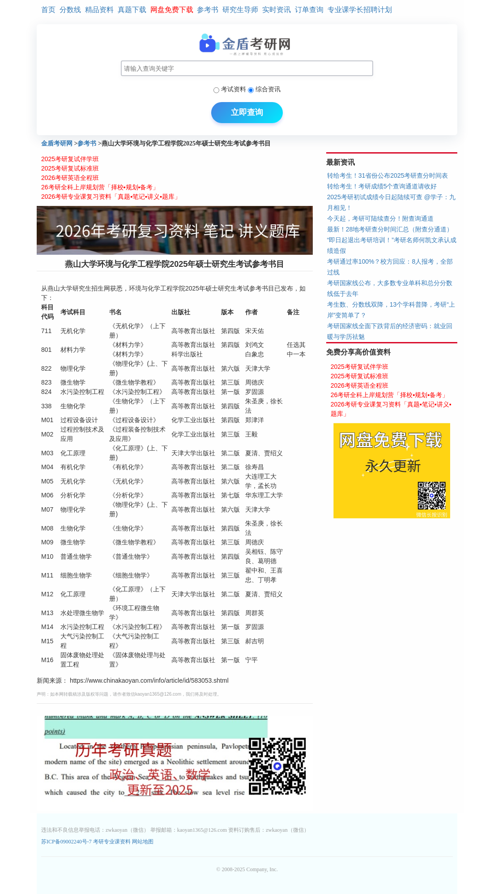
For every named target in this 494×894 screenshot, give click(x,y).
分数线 (70, 9)
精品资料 (99, 9)
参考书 (207, 9)
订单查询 (309, 9)
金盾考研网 (56, 143)
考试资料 (233, 89)
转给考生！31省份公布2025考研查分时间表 (387, 175)
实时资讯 (276, 9)
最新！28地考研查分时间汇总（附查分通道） (390, 229)
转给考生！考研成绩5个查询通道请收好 (382, 186)
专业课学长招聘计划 (360, 9)
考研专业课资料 (112, 841)
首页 (48, 9)
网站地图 (142, 841)
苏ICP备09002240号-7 (67, 841)
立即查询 (247, 112)
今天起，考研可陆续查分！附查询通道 (380, 218)
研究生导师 (240, 9)
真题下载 (132, 9)
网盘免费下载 (171, 9)
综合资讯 (268, 89)
